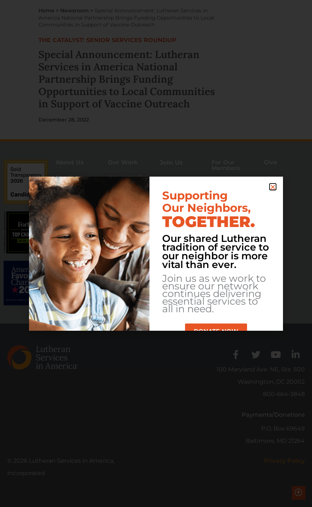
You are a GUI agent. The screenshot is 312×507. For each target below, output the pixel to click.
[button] (273, 187)
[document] (156, 253)
